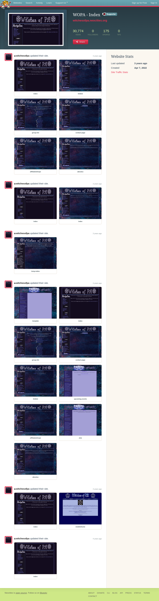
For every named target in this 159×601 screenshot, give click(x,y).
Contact (92, 596)
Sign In (154, 3)
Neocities (9, 593)
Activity (39, 3)
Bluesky (43, 593)
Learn (49, 3)
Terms (146, 593)
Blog (114, 593)
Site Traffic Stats (119, 72)
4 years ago (97, 283)
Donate (100, 593)
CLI (108, 593)
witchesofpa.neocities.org (90, 20)
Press (128, 593)
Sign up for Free (139, 3)
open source (21, 593)
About (91, 593)
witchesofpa (21, 55)
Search (29, 3)
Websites (17, 3)
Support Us (61, 3)
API (121, 593)
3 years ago (97, 56)
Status (137, 593)
